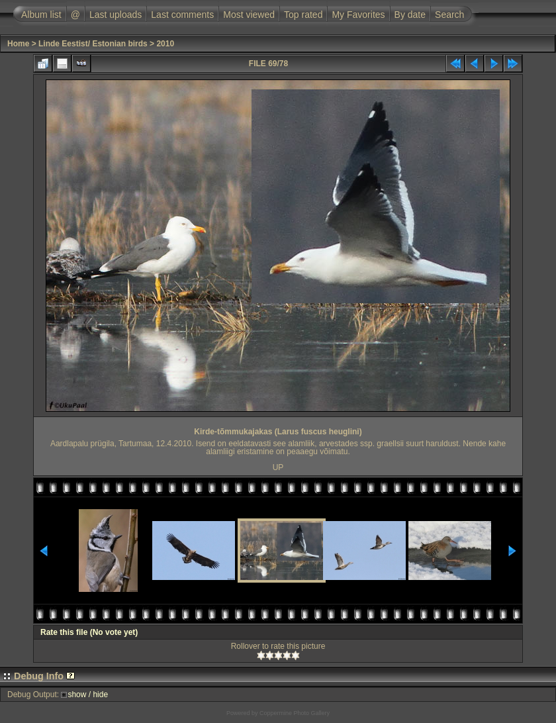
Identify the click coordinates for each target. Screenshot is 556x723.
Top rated (303, 14)
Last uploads (115, 14)
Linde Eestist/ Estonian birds (93, 43)
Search (449, 14)
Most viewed (249, 14)
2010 (165, 43)
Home (18, 43)
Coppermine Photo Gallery (294, 713)
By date (410, 14)
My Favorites (358, 14)
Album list (41, 14)
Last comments (182, 14)
